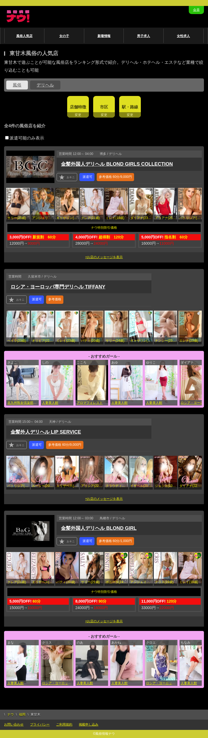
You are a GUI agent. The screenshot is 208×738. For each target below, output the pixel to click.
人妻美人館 (50, 403)
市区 (104, 107)
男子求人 (143, 36)
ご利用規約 (64, 724)
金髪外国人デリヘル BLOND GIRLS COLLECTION (117, 164)
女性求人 (183, 36)
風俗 (17, 85)
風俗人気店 (24, 36)
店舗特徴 (78, 107)
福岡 (22, 714)
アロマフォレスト (90, 403)
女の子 (64, 36)
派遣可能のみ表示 (24, 138)
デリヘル (45, 85)
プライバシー (40, 724)
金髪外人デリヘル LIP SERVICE (46, 432)
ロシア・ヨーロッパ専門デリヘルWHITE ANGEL (57, 683)
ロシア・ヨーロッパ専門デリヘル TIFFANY (58, 287)
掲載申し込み (88, 724)
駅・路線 (130, 107)
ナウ (10, 714)
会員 (196, 10)
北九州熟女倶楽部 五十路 (23, 403)
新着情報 (104, 36)
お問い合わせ (14, 724)
